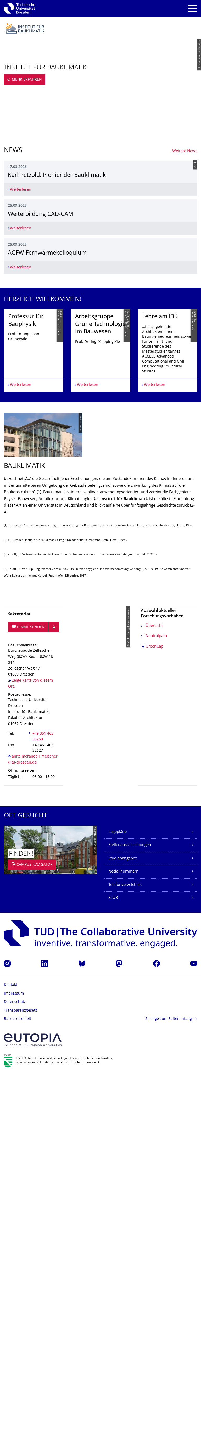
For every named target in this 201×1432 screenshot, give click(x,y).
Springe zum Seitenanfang (168, 1376)
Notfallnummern (123, 1228)
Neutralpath (156, 993)
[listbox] (100, 691)
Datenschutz (15, 1358)
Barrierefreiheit (17, 1376)
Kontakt (10, 1341)
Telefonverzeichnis (125, 1242)
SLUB (113, 1255)
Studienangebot (122, 1215)
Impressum (14, 1350)
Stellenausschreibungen (129, 1202)
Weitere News (184, 151)
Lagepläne (117, 1189)
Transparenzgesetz (20, 1367)
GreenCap (154, 1003)
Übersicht (154, 983)
